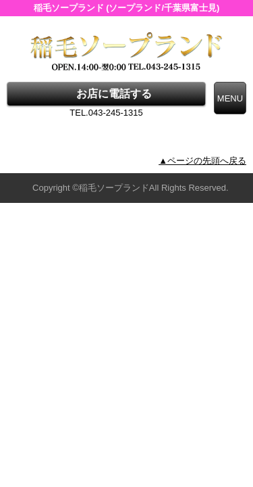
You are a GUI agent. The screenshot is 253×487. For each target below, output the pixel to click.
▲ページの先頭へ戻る (202, 161)
